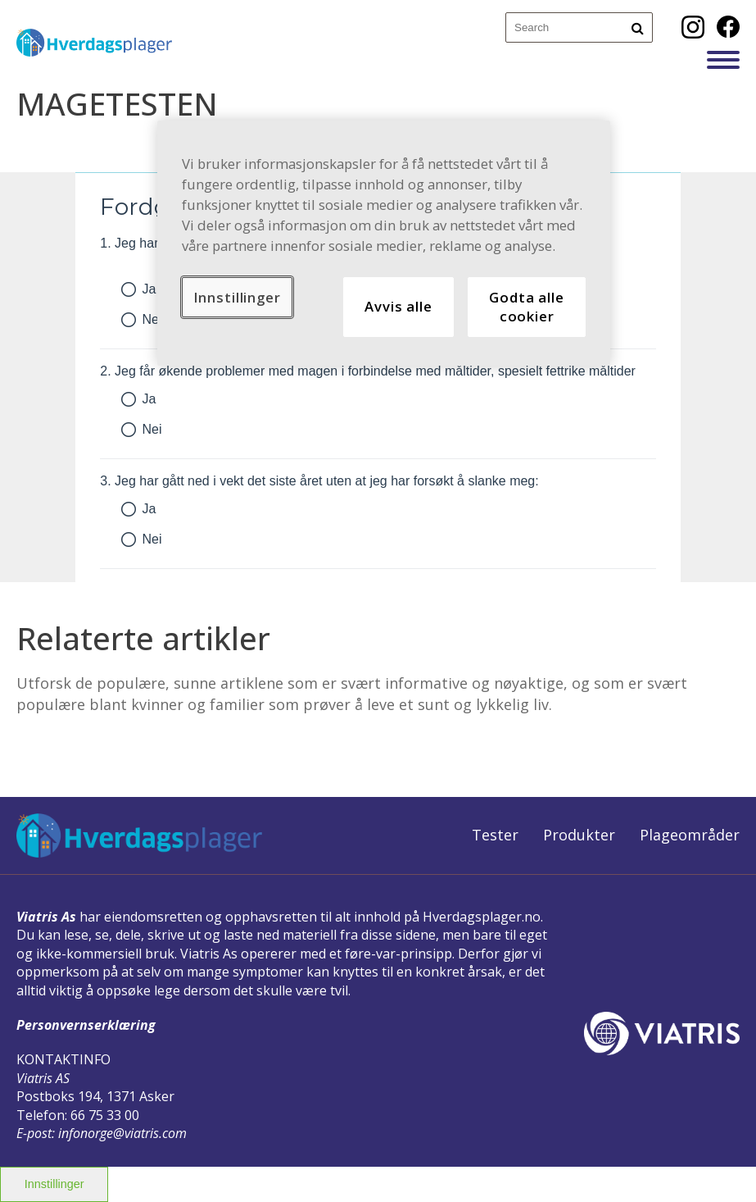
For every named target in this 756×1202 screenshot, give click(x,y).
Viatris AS (43, 1078)
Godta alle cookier (526, 307)
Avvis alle (398, 306)
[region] (384, 243)
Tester (495, 835)
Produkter (579, 835)
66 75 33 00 (104, 1115)
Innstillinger (54, 1184)
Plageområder (690, 835)
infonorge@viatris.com (122, 1133)
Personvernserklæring (86, 1025)
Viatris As (46, 917)
